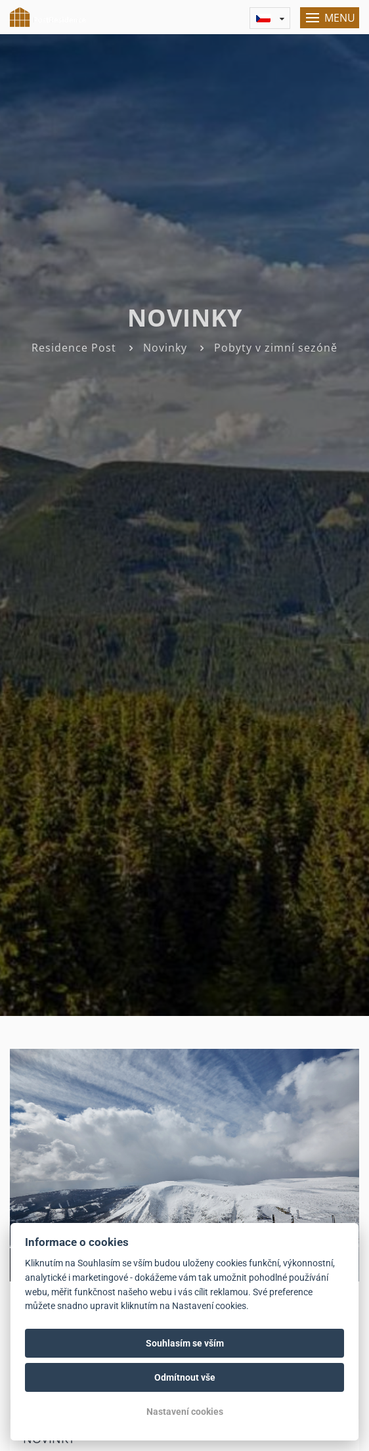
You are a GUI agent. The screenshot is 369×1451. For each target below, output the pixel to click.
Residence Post (74, 347)
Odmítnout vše (184, 1377)
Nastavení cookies (184, 1411)
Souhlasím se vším (185, 1343)
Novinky (165, 347)
